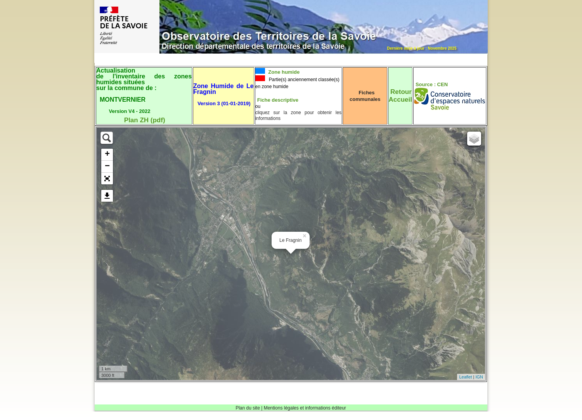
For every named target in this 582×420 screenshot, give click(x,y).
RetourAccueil (400, 95)
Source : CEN (432, 84)
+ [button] (107, 154)
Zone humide (283, 72)
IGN (479, 377)
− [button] (107, 166)
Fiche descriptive (277, 100)
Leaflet (465, 377)
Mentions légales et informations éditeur (305, 408)
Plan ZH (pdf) (144, 120)
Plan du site (248, 408)
